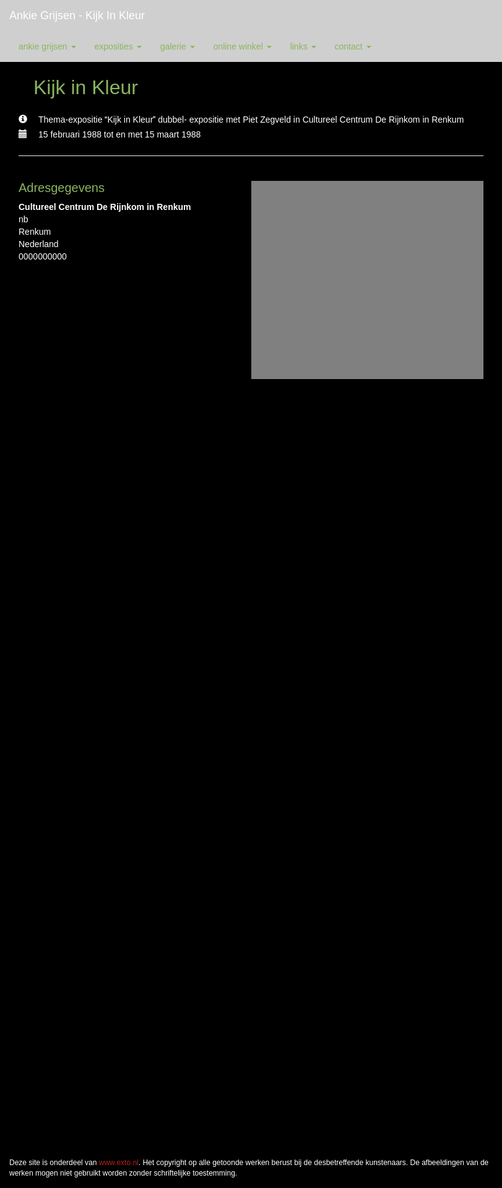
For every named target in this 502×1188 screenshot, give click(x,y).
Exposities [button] (118, 46)
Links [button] (303, 46)
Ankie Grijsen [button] (47, 46)
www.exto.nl (119, 1162)
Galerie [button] (177, 46)
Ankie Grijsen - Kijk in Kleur (77, 15)
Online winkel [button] (243, 46)
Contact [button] (353, 46)
